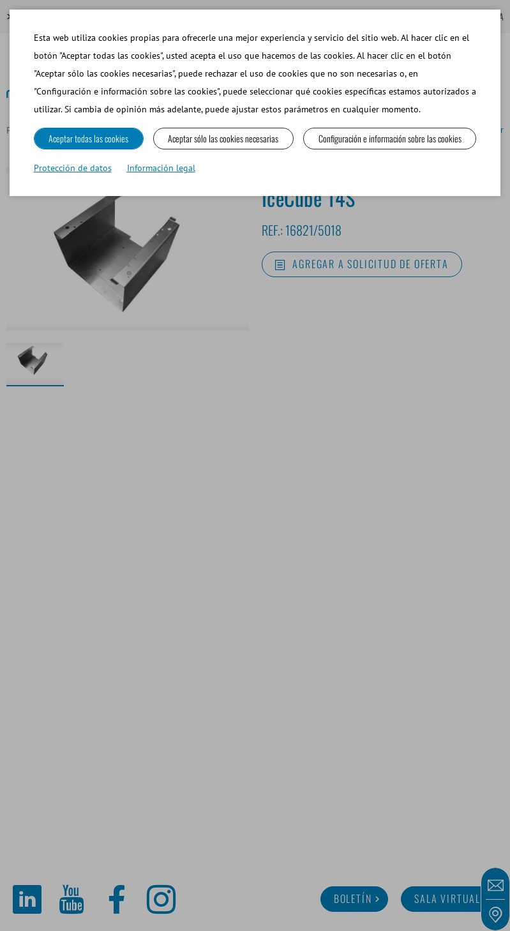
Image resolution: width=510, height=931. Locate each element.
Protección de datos (73, 168)
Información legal (161, 168)
